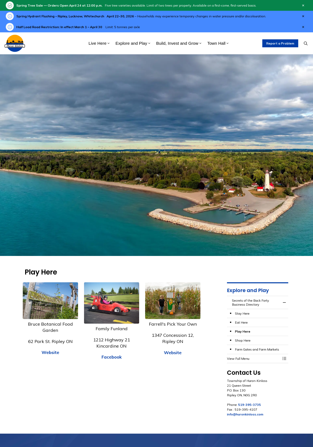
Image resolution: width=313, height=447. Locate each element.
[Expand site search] (305, 43)
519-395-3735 (249, 405)
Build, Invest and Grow (177, 43)
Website (50, 352)
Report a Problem (280, 43)
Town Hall (216, 43)
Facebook (111, 357)
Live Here (98, 43)
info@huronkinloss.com (245, 414)
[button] (253, 358)
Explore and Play (131, 43)
